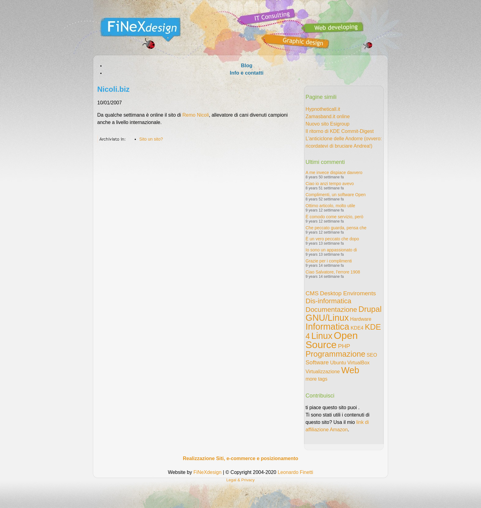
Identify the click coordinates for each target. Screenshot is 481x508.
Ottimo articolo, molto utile (330, 205)
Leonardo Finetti (295, 472)
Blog (246, 65)
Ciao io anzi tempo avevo (330, 183)
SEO (372, 355)
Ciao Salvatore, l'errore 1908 (333, 272)
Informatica (327, 327)
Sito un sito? (151, 139)
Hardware (360, 319)
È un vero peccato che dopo (332, 238)
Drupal (369, 309)
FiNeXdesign (207, 472)
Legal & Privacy (240, 480)
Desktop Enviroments (348, 293)
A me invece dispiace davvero (334, 172)
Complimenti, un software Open (336, 194)
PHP (344, 346)
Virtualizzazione (323, 371)
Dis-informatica (328, 301)
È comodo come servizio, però (334, 216)
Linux (322, 336)
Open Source (332, 340)
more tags (316, 379)
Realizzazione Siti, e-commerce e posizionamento (240, 458)
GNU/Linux (327, 318)
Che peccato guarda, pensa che (336, 227)
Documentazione (331, 309)
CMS (312, 293)
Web (350, 370)
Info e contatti (247, 73)
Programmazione (335, 354)
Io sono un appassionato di (331, 249)
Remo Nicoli (196, 115)
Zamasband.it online (328, 116)
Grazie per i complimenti (329, 260)
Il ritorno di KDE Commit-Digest (340, 131)
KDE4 (357, 328)
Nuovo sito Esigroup (327, 123)
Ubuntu (338, 362)
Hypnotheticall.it (323, 109)
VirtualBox (358, 362)
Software (317, 362)
